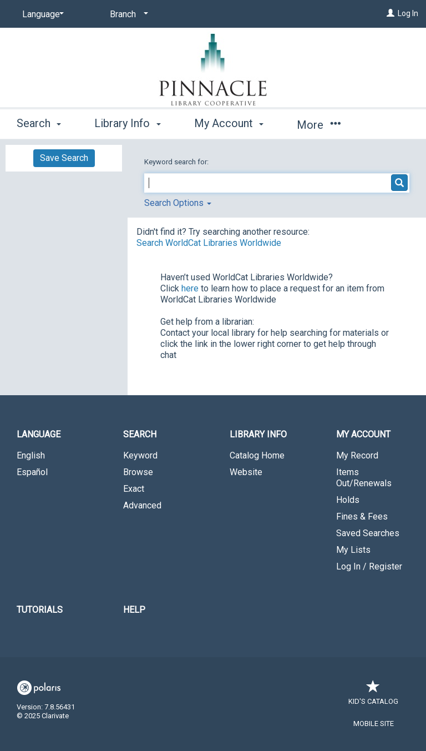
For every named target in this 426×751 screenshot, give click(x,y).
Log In (408, 13)
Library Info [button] (127, 123)
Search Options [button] (177, 203)
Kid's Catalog (373, 695)
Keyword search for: (177, 162)
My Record (357, 455)
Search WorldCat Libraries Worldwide (208, 243)
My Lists (353, 550)
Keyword (140, 455)
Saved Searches (367, 533)
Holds (347, 500)
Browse (138, 472)
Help (134, 609)
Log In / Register (369, 566)
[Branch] (127, 14)
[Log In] (390, 13)
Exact (133, 488)
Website (246, 472)
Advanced (142, 505)
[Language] (41, 14)
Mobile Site (373, 723)
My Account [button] (228, 123)
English (31, 455)
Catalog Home (257, 455)
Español (32, 472)
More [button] (319, 125)
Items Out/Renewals (364, 477)
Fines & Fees (362, 516)
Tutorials (40, 609)
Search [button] (39, 123)
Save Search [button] (64, 158)
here (190, 288)
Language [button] (38, 434)
